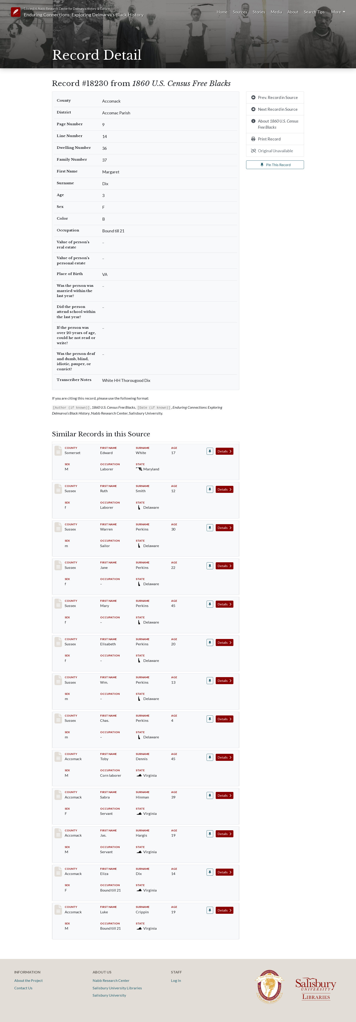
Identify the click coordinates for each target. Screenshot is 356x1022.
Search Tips (314, 11)
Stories (259, 11)
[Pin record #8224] (210, 718)
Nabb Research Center (111, 980)
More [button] (336, 11)
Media (276, 11)
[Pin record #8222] (210, 642)
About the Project (28, 980)
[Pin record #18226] (210, 757)
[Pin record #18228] (210, 833)
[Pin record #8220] (210, 565)
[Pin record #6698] (210, 489)
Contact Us (23, 988)
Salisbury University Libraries (117, 988)
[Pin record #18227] (210, 795)
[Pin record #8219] (210, 527)
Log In (176, 980)
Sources (240, 11)
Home (222, 11)
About (293, 11)
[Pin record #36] (210, 451)
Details (224, 451)
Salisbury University (109, 995)
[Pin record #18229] (210, 872)
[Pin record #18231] (210, 910)
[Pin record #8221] (210, 604)
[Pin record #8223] (210, 680)
